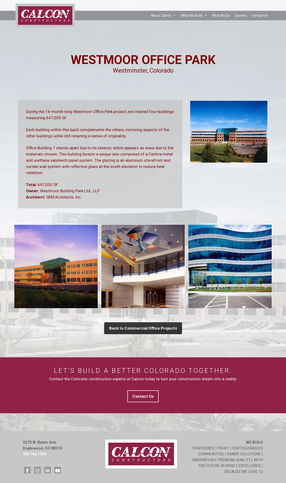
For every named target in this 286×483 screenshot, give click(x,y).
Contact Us (260, 15)
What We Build (194, 15)
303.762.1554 (34, 454)
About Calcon (163, 15)
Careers (241, 15)
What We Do (221, 15)
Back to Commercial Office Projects (143, 328)
